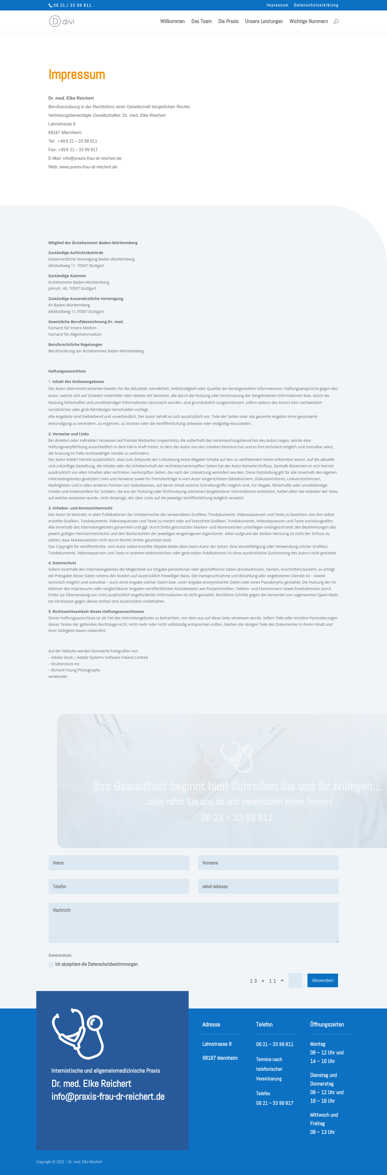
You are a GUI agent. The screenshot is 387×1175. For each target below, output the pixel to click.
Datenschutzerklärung (316, 5)
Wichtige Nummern (308, 22)
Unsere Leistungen (264, 22)
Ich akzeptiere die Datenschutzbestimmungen (93, 964)
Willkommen (172, 22)
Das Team (201, 22)
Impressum (278, 5)
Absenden (323, 980)
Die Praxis (228, 22)
